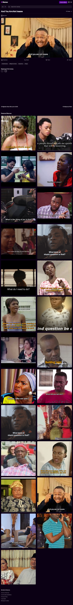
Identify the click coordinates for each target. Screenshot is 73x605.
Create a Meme (63, 2)
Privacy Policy (4, 596)
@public (5, 15)
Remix (26, 60)
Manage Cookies (5, 600)
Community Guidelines (6, 594)
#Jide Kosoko (5, 63)
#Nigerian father (13, 63)
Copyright (3, 598)
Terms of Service (5, 592)
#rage (26, 63)
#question (20, 63)
